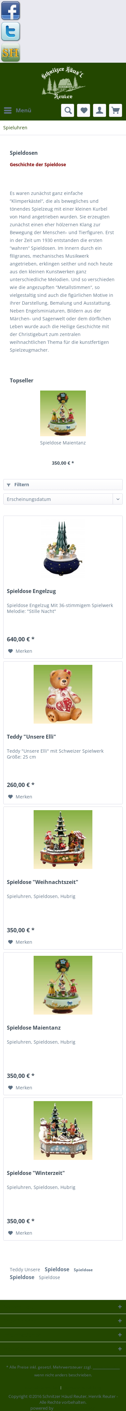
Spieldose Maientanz (63, 443)
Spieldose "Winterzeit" (36, 1173)
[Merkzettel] (83, 110)
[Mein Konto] (99, 110)
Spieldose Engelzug (31, 591)
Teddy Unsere (25, 1269)
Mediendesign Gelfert (75, 1408)
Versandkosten (106, 1367)
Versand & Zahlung (83, 1388)
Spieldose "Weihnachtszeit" (42, 882)
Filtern (18, 484)
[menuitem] (17, 110)
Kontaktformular (41, 1388)
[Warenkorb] (115, 110)
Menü (17, 109)
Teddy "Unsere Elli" (31, 736)
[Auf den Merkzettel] (20, 651)
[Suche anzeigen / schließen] (67, 110)
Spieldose (58, 1269)
